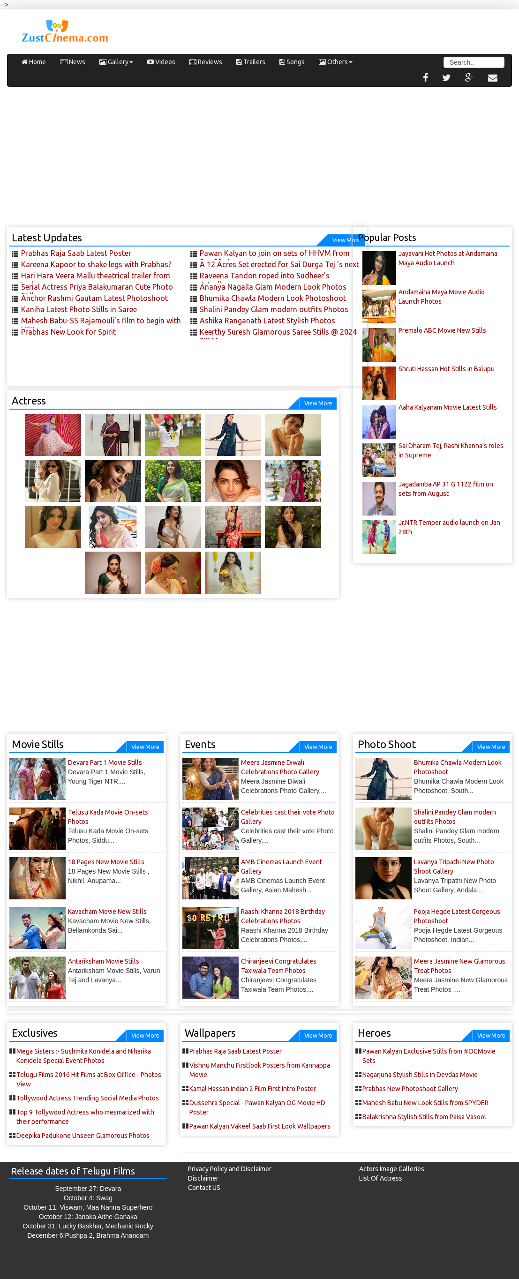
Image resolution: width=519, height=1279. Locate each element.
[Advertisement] (259, 161)
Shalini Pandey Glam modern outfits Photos (274, 309)
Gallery (116, 62)
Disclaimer (203, 1178)
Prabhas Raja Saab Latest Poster (76, 253)
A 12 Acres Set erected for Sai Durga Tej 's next (279, 264)
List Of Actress (380, 1178)
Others (336, 62)
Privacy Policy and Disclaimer (229, 1169)
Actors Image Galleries (391, 1169)
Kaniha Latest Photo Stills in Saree (79, 309)
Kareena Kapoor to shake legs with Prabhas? (96, 264)
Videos (161, 62)
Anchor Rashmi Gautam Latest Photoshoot (94, 298)
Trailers (250, 62)
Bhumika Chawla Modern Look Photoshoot (273, 298)
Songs (292, 62)
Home (34, 62)
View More (318, 403)
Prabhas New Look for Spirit (68, 332)
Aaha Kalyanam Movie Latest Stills (448, 407)
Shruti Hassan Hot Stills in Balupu (447, 369)
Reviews (205, 62)
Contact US (204, 1187)
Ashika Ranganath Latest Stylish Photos (267, 320)
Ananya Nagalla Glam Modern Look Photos (273, 287)
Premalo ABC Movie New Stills (442, 330)
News (72, 62)
